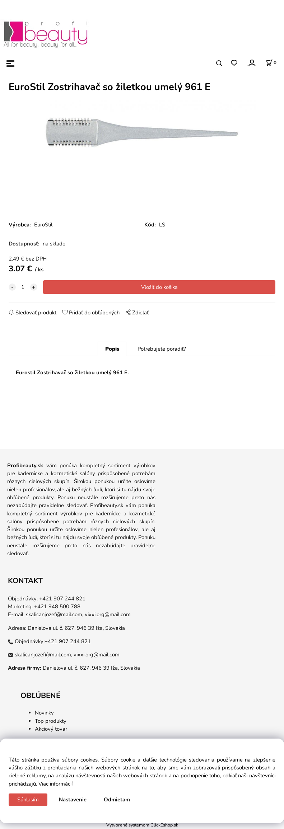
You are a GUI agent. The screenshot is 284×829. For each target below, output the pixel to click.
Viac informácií (55, 783)
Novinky (44, 712)
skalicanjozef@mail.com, (54, 614)
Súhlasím (28, 799)
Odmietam (117, 799)
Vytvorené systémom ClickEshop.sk (142, 825)
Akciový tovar (51, 728)
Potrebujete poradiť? (162, 348)
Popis (112, 348)
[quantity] (23, 287)
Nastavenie (73, 799)
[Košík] (271, 63)
